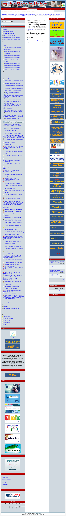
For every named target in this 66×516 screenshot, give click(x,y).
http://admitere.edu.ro (5, 484)
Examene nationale (26, 11)
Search (3, 18)
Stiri (50, 259)
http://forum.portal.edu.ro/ (6, 479)
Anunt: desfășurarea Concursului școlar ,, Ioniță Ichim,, (57, 275)
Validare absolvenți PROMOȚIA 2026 (56, 287)
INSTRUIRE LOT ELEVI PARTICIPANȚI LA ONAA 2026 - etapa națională (57, 279)
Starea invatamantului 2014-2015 (57, 297)
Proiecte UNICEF (17, 11)
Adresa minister (13, 337)
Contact (33, 11)
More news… (62, 282)
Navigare (3, 26)
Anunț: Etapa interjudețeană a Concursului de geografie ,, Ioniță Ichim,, (57, 271)
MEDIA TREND (38, 513)
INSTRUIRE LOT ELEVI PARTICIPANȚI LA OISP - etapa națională (57, 262)
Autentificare (59, 10)
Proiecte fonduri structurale (6, 11)
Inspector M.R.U (30, 29)
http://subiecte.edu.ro (5, 486)
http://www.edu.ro (5, 477)
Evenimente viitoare (53, 285)
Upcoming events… (60, 292)
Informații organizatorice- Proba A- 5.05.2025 (56, 266)
